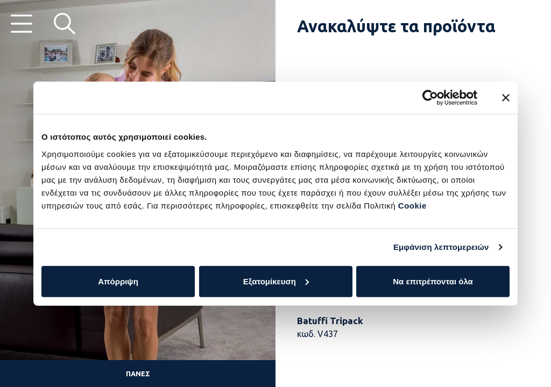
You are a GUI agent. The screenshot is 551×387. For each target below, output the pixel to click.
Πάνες (138, 373)
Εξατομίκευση (276, 280)
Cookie (412, 205)
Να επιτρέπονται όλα (433, 280)
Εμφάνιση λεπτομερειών (441, 247)
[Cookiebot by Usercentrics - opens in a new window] (430, 98)
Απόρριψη (118, 280)
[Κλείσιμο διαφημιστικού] (506, 98)
